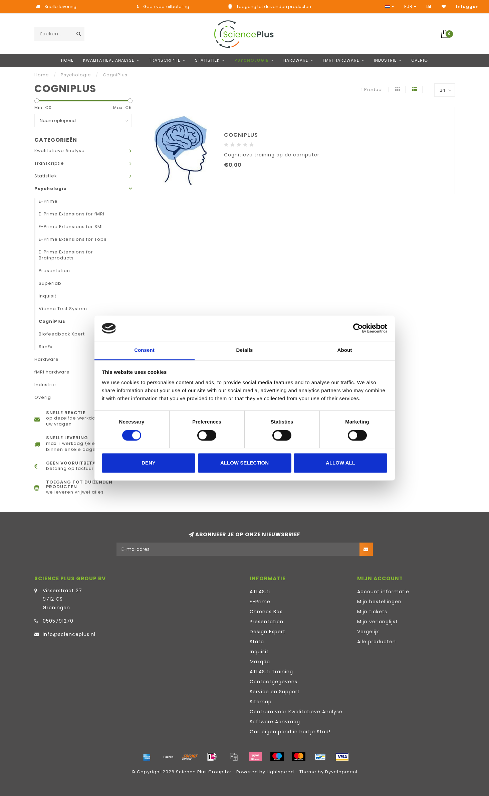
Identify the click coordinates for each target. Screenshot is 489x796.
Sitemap (261, 701)
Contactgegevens (273, 681)
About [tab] (344, 350)
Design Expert (267, 631)
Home (67, 60)
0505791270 (58, 621)
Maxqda (260, 661)
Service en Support (275, 691)
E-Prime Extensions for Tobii (72, 239)
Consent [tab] (144, 350)
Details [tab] (244, 350)
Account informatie (383, 591)
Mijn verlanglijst (377, 621)
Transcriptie (164, 60)
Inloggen (467, 6)
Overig (419, 60)
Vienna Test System (63, 308)
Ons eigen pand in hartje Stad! (290, 731)
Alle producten (376, 641)
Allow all (340, 463)
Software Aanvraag (275, 721)
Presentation (54, 270)
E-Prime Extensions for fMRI (71, 214)
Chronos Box (266, 611)
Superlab (50, 283)
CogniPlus (52, 321)
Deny (149, 463)
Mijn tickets (372, 611)
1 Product (372, 89)
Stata (257, 641)
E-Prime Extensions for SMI (71, 226)
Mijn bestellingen (379, 601)
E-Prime (48, 201)
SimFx (45, 346)
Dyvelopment (341, 772)
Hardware (295, 60)
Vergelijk (368, 631)
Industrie (385, 60)
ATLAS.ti (260, 591)
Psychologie (251, 60)
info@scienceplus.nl (69, 634)
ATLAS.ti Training (271, 671)
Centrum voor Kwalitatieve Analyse (296, 711)
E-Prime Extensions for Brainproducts (66, 255)
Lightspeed (280, 772)
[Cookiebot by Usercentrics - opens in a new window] (358, 328)
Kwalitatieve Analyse (108, 60)
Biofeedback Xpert (62, 334)
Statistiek (207, 60)
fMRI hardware (341, 60)
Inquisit (47, 296)
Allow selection (244, 463)
